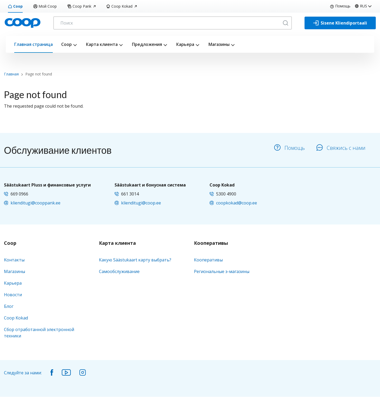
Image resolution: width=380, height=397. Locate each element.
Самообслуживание (119, 271)
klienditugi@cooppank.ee (35, 203)
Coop (15, 6)
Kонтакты (14, 260)
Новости (13, 295)
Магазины (219, 44)
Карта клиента (102, 44)
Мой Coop (45, 6)
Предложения (147, 44)
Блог (8, 306)
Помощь (340, 5)
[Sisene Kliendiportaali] (340, 23)
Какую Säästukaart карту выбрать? (135, 260)
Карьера (185, 44)
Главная (11, 73)
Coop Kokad (121, 6)
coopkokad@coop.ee (236, 203)
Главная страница (33, 44)
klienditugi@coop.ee (141, 203)
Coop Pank (81, 6)
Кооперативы (211, 243)
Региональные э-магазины (221, 271)
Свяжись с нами (340, 147)
